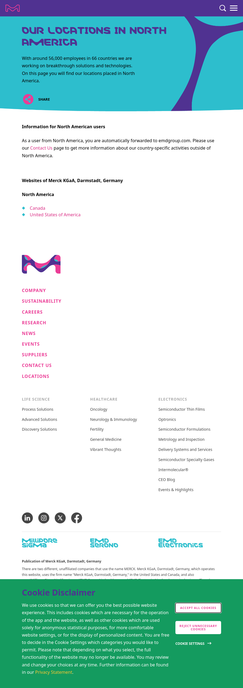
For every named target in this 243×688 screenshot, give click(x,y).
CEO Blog (166, 479)
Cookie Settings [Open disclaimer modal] (189, 643)
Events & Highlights (175, 490)
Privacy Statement (54, 672)
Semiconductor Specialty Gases (186, 459)
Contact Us (41, 148)
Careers (32, 312)
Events (31, 344)
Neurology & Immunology (113, 419)
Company (34, 290)
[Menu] (233, 8)
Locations (35, 376)
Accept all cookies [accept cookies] (198, 608)
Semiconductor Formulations (184, 429)
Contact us (37, 365)
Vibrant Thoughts (105, 449)
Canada (37, 208)
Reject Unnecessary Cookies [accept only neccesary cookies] (198, 627)
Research (34, 322)
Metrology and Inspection (181, 439)
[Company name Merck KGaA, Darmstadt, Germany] (12, 8)
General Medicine (105, 439)
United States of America (55, 215)
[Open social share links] (28, 99)
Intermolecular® (173, 470)
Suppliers (34, 354)
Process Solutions (37, 409)
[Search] (222, 8)
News (29, 333)
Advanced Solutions (39, 419)
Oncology (98, 409)
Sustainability (42, 301)
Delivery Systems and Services (185, 449)
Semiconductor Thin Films (181, 409)
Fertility (96, 429)
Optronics (167, 419)
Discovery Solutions (39, 429)
